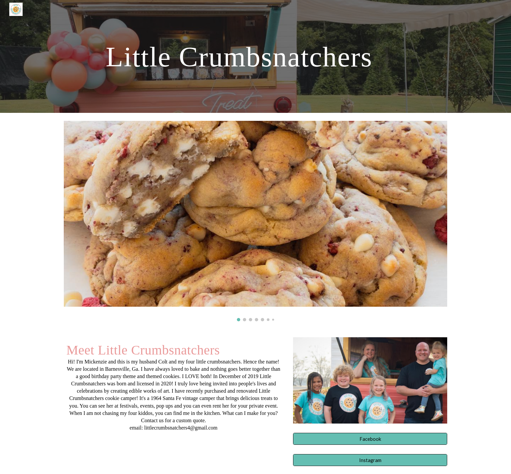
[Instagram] (370, 460)
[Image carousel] (255, 221)
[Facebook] (370, 438)
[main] (238, 56)
